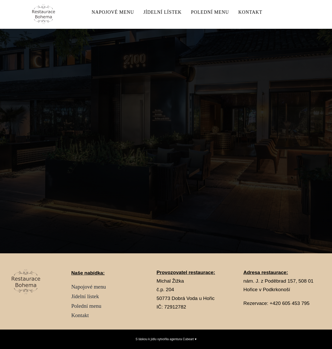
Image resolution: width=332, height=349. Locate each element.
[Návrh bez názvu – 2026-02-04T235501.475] (45, 6)
